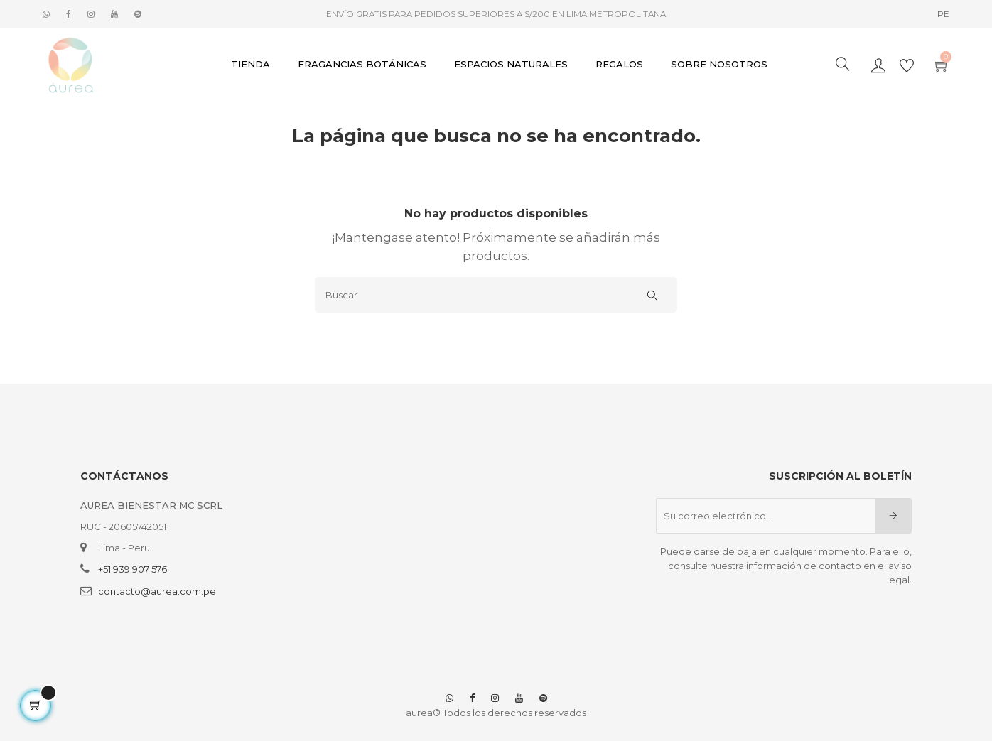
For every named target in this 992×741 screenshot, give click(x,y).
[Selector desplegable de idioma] (943, 14)
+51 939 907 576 (132, 569)
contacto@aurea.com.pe (157, 591)
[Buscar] (496, 295)
